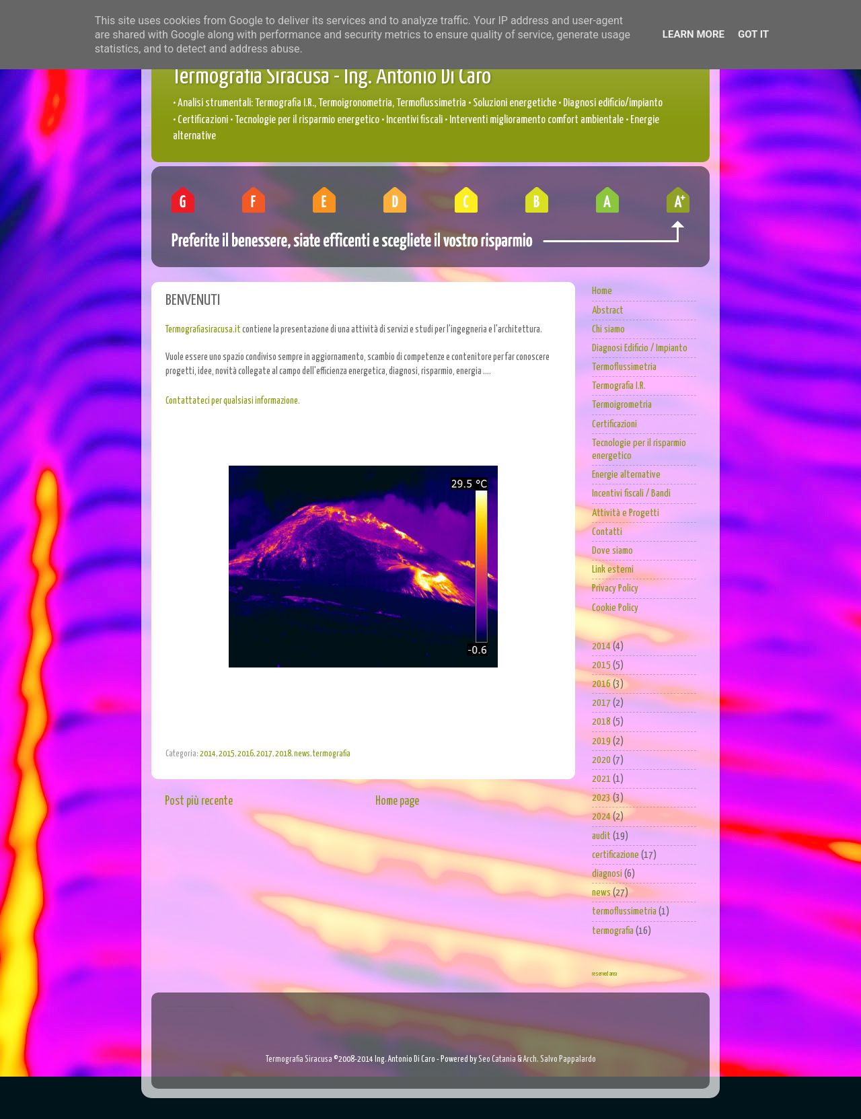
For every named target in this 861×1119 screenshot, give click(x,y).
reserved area (604, 974)
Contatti (607, 532)
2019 (601, 741)
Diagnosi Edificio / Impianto (639, 348)
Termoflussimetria (624, 367)
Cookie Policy (615, 608)
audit (601, 836)
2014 (208, 754)
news (302, 754)
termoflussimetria (624, 911)
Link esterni (613, 570)
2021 (601, 779)
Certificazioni (614, 424)
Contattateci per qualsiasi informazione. (232, 401)
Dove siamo (612, 551)
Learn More (693, 34)
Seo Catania (497, 1059)
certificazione (615, 855)
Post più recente (199, 801)
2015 (227, 754)
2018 (283, 754)
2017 (264, 754)
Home (602, 291)
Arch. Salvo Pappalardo (559, 1059)
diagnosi (607, 874)
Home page (397, 801)
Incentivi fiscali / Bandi (631, 494)
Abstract (608, 310)
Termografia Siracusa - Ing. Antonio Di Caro (331, 77)
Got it (753, 34)
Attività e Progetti (625, 513)
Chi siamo (608, 329)
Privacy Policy (615, 588)
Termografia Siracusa (299, 1059)
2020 (601, 760)
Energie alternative (626, 475)
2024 (601, 816)
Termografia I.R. (619, 386)
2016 (245, 754)
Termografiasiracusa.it (203, 329)
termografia (331, 754)
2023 (601, 798)
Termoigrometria (622, 405)
